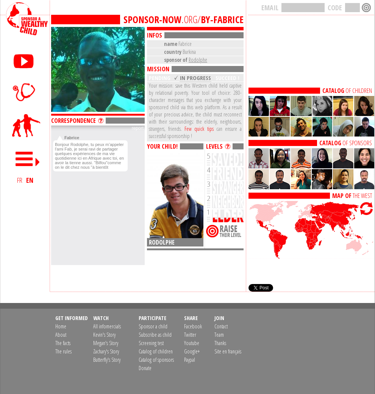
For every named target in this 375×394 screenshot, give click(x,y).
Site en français (227, 351)
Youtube (191, 343)
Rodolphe (198, 59)
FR (19, 180)
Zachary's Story (106, 351)
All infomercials (107, 326)
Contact (221, 326)
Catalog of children (156, 351)
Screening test (151, 343)
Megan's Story (105, 343)
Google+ (192, 351)
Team (219, 334)
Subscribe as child (155, 334)
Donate (145, 368)
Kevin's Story (104, 334)
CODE (335, 7)
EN (29, 180)
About (60, 334)
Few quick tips (198, 128)
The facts (62, 343)
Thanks (220, 343)
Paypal (189, 359)
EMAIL (269, 7)
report (138, 128)
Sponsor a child (153, 326)
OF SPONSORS (345, 143)
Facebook (193, 326)
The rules (63, 351)
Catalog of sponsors (156, 359)
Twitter (190, 334)
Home (60, 326)
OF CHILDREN (347, 91)
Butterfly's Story (106, 359)
